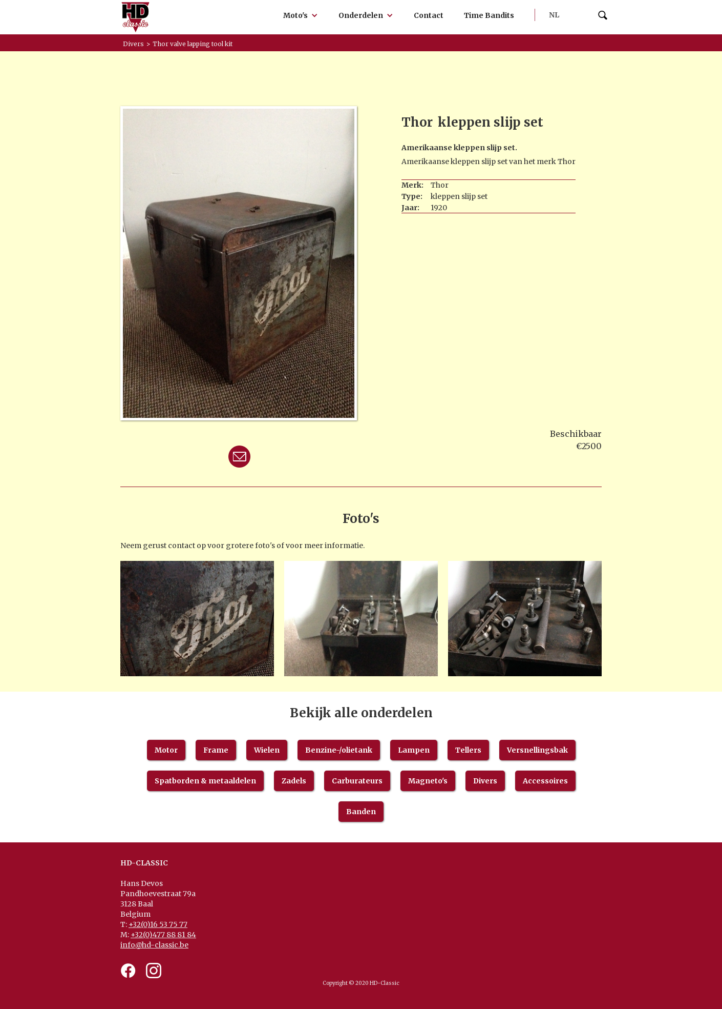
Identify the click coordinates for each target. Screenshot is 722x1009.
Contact (428, 15)
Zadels (294, 780)
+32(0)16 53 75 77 (158, 924)
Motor (166, 750)
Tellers (468, 750)
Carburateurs (357, 780)
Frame (215, 750)
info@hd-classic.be (154, 945)
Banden (361, 811)
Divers (485, 780)
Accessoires (545, 780)
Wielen (267, 750)
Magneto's (428, 780)
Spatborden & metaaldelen (205, 780)
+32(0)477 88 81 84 (163, 934)
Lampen (414, 750)
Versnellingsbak (537, 750)
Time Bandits (489, 15)
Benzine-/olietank (338, 750)
